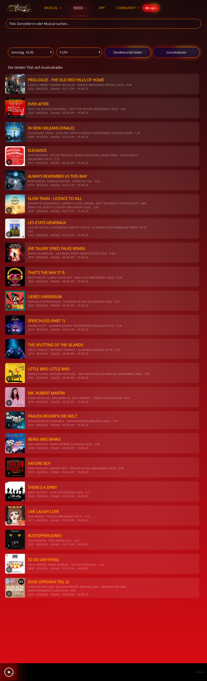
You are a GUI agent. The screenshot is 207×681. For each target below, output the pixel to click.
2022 (31, 88)
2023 (31, 425)
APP (102, 8)
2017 (31, 163)
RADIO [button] (80, 8)
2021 (31, 544)
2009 (31, 137)
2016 (31, 257)
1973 (31, 235)
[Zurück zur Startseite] (19, 8)
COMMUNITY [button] (128, 8)
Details (55, 88)
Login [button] (150, 8)
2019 (31, 185)
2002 (31, 377)
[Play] (9, 672)
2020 (31, 211)
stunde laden (127, 52)
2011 (31, 520)
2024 (31, 496)
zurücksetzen (176, 52)
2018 (31, 402)
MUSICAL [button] (53, 8)
